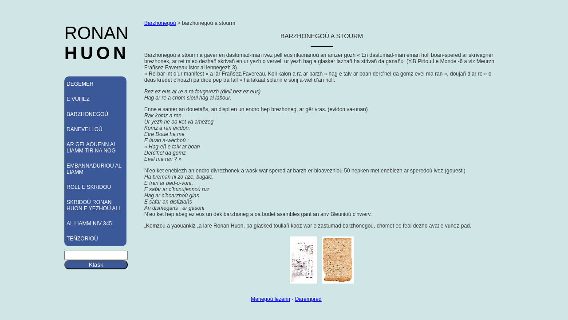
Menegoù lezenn (270, 299)
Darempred (308, 299)
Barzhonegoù (160, 23)
